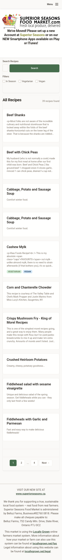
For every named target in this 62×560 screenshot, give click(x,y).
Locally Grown (41, 531)
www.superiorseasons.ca (30, 493)
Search (34, 68)
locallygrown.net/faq (44, 543)
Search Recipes (11, 61)
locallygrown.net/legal (38, 551)
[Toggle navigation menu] (56, 4)
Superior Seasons (32, 35)
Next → (46, 463)
